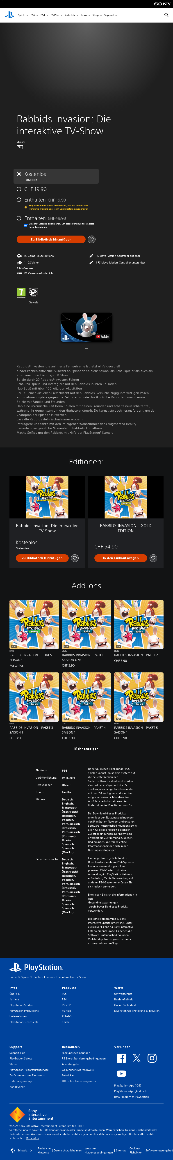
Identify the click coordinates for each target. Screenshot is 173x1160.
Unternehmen (18, 1016)
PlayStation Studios (21, 1005)
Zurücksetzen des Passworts (27, 1075)
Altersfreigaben (71, 1064)
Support (109, 15)
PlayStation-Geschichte (24, 1022)
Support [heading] (15, 1047)
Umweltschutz (123, 994)
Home (13, 977)
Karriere (14, 999)
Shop (96, 15)
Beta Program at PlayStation (131, 1097)
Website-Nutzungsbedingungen (99, 1150)
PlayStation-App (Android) (130, 1091)
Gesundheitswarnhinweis (78, 1070)
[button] (86, 327)
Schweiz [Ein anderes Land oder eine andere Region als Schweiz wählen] (21, 1150)
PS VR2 (66, 1005)
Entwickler (68, 1075)
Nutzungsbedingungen (76, 1053)
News (84, 15)
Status (13, 1064)
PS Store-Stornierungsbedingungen (84, 1058)
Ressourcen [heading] (71, 1047)
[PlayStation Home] (9, 15)
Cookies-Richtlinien (136, 1150)
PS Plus (55, 15)
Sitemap (121, 1150)
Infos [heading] (13, 988)
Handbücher (17, 1087)
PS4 (43, 15)
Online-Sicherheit (125, 1005)
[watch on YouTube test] (102, 336)
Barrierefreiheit (123, 999)
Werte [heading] (118, 988)
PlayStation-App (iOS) (127, 1085)
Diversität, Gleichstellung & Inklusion (136, 1011)
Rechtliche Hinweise (44, 1150)
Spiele (21, 15)
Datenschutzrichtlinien (68, 1150)
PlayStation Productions (24, 1011)
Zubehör (70, 15)
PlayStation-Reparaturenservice (29, 1070)
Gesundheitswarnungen (103, 902)
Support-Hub (17, 1053)
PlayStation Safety (20, 1058)
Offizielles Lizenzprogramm (79, 1081)
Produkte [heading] (69, 988)
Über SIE (14, 994)
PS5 (33, 15)
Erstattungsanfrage (21, 1081)
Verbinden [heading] (122, 1047)
